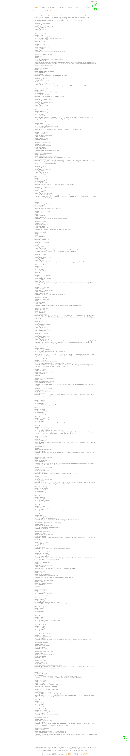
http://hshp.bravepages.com (52, 527)
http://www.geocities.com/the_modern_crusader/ (58, 363)
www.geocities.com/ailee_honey (53, 665)
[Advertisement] (63, 741)
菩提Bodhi (79, 7)
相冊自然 (61, 7)
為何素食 (70, 7)
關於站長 (44, 7)
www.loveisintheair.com (51, 684)
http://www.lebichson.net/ (52, 126)
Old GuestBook (37, 11)
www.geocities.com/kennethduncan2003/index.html (59, 157)
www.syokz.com (49, 500)
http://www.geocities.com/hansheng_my (55, 732)
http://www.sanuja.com (51, 83)
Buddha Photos (67, 17)
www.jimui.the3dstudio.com (52, 620)
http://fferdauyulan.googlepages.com (55, 38)
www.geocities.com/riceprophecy (54, 430)
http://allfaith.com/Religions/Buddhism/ (55, 59)
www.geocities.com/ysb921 (52, 575)
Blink (53, 750)
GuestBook (60, 20)
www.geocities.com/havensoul (53, 602)
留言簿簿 (87, 7)
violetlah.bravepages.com (52, 518)
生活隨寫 (53, 7)
